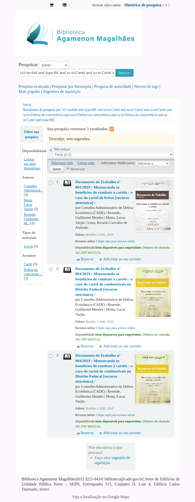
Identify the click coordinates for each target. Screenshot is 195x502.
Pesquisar (28, 64)
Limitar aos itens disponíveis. (32, 163)
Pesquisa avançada (34, 86)
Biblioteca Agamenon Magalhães (33, 5)
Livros (28, 246)
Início (27, 105)
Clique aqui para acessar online (115, 241)
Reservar (87, 259)
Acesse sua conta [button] (106, 5)
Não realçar (62, 149)
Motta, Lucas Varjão (28, 204)
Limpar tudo (86, 163)
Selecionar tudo (62, 163)
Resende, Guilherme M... (31, 219)
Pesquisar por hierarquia (71, 86)
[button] (51, 5)
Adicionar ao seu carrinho (122, 259)
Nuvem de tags (146, 86)
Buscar (124, 72)
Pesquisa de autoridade (112, 86)
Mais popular (29, 91)
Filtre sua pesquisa (31, 134)
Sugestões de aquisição (61, 91)
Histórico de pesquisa (142, 5)
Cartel (28, 264)
